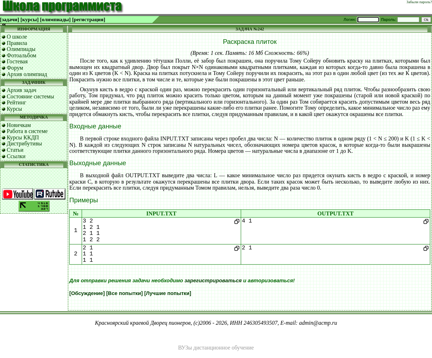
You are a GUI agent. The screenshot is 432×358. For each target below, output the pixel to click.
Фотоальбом (21, 55)
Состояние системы (30, 96)
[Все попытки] (124, 293)
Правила (17, 43)
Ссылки (16, 156)
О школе (17, 37)
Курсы (14, 109)
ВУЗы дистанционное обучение (216, 348)
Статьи (15, 150)
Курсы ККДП (23, 137)
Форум (15, 68)
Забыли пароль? (419, 2)
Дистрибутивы (24, 143)
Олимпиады (21, 49)
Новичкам (19, 125)
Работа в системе (27, 131)
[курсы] (30, 19)
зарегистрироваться (213, 280)
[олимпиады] (55, 19)
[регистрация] (88, 19)
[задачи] (9, 19)
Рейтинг (16, 102)
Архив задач (21, 90)
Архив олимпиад (27, 74)
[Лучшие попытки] (167, 293)
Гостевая (17, 61)
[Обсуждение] (87, 293)
